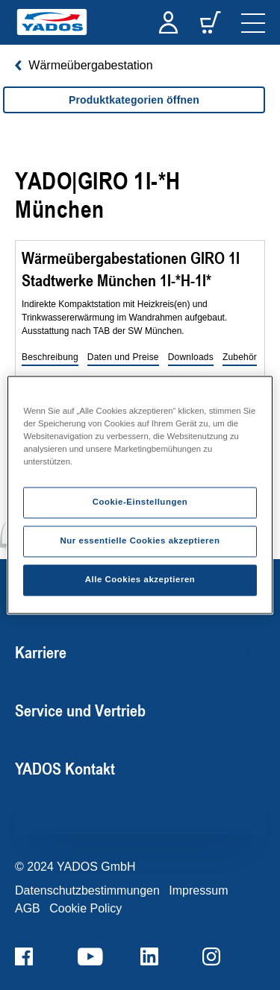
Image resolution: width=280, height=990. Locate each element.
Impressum (198, 890)
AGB (27, 908)
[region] (134, 114)
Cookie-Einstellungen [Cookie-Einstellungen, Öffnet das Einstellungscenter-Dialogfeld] (140, 502)
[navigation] (253, 22)
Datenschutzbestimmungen (87, 890)
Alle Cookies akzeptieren (140, 580)
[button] (50, 358)
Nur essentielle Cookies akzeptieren (140, 541)
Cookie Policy (85, 908)
